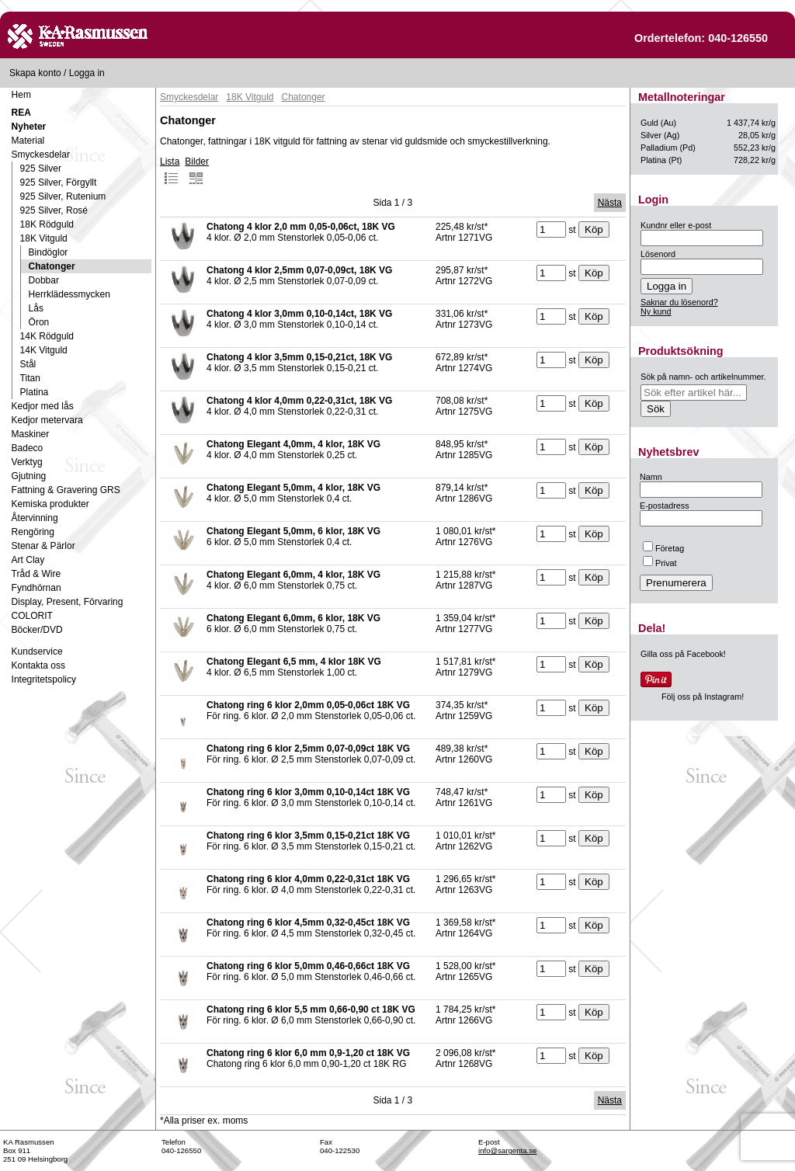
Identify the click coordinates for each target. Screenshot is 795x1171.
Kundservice (37, 651)
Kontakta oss (38, 665)
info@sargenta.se (507, 1150)
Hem (21, 94)
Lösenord (658, 254)
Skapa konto (35, 73)
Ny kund (656, 311)
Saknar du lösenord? (679, 302)
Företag (663, 548)
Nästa (610, 202)
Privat (660, 563)
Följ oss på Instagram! (702, 696)
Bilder (197, 171)
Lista (169, 171)
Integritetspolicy (44, 679)
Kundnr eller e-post (676, 225)
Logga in (87, 73)
